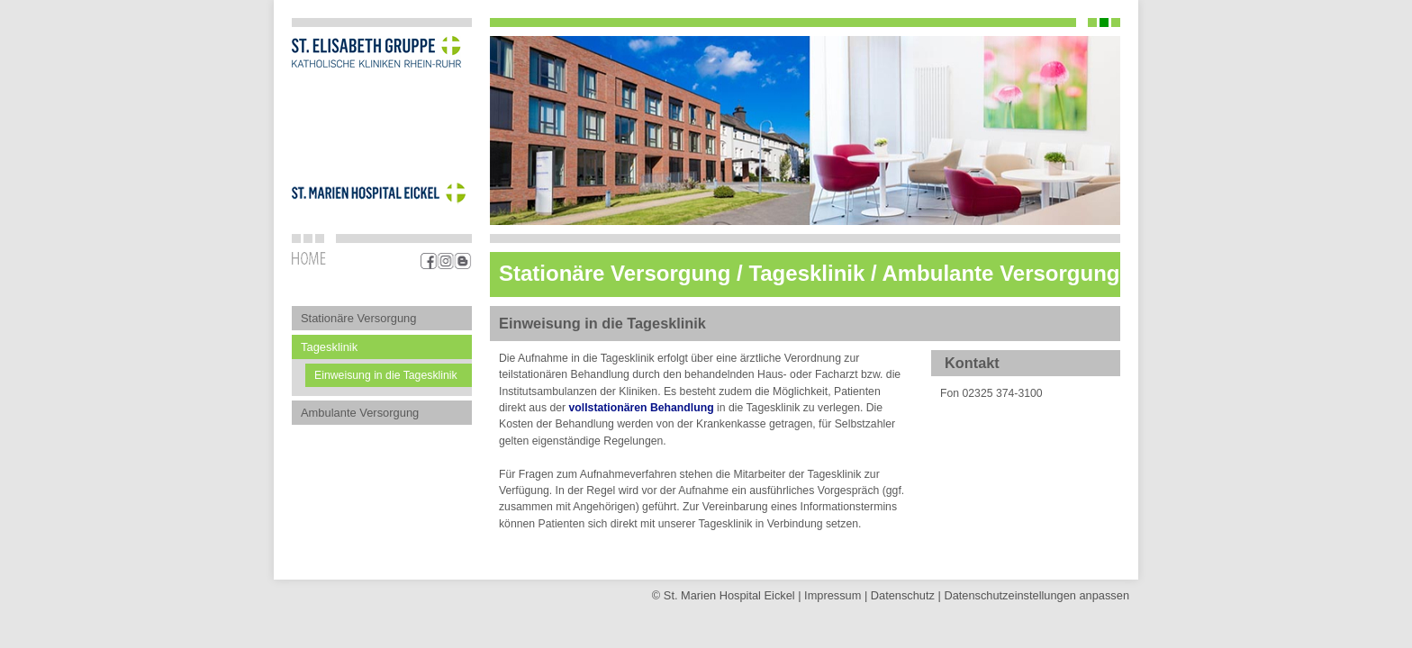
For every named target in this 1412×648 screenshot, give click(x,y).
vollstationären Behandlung (641, 407)
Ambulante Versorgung (360, 412)
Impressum (832, 595)
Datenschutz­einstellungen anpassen (1036, 595)
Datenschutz (903, 595)
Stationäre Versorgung (358, 318)
